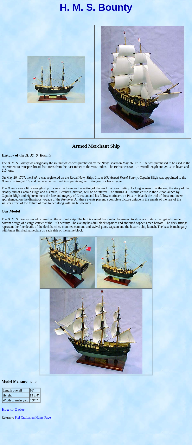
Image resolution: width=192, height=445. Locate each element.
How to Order (13, 409)
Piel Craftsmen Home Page (33, 417)
